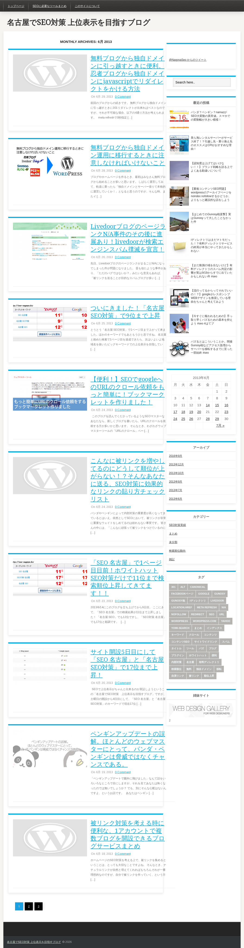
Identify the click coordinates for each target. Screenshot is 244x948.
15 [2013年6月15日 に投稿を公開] (217, 405)
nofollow (178, 614)
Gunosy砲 (178, 600)
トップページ (16, 6)
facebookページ (182, 593)
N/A (224, 607)
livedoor (217, 600)
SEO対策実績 (177, 525)
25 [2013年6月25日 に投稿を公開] (183, 419)
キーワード (177, 634)
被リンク (194, 675)
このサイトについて (87, 6)
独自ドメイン (204, 669)
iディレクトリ (198, 600)
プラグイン (177, 655)
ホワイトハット (198, 655)
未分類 (173, 542)
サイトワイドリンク (205, 641)
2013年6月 (175, 498)
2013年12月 (176, 464)
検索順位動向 (177, 550)
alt (182, 587)
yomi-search (180, 628)
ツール (190, 648)
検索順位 (176, 669)
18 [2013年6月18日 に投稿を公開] (183, 412)
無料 (188, 669)
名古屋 (190, 662)
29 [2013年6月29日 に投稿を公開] (217, 419)
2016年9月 (175, 456)
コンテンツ (210, 634)
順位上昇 (209, 675)
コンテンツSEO (180, 641)
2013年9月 (175, 481)
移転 (219, 669)
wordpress (179, 621)
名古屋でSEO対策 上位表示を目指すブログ (78, 22)
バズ (201, 648)
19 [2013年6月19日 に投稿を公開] (191, 412)
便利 (214, 655)
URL (222, 614)
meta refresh (207, 607)
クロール (194, 634)
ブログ (212, 648)
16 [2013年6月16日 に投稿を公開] (226, 405)
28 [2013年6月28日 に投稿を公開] (208, 419)
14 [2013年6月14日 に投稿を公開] (208, 405)
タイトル (176, 648)
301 (173, 587)
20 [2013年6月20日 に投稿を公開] (199, 412)
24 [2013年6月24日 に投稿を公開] (175, 419)
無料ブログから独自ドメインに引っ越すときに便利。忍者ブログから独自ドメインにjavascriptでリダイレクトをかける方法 (128, 73)
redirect (197, 614)
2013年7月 (175, 490)
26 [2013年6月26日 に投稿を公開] (191, 419)
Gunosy (219, 593)
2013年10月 (176, 473)
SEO (211, 614)
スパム (226, 641)
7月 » (220, 425)
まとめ (173, 533)
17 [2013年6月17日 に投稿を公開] (175, 412)
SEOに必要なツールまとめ (49, 6)
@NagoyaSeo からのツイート (187, 59)
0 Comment (123, 96)
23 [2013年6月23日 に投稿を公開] (226, 412)
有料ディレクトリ (209, 662)
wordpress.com (204, 621)
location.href (181, 607)
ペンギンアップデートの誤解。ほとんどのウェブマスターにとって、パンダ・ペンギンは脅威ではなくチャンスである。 (128, 749)
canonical (197, 587)
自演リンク (177, 675)
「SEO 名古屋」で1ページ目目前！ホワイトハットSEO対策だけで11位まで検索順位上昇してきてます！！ (127, 578)
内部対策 (176, 662)
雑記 (172, 559)
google (203, 593)
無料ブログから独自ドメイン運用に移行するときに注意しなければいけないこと (128, 155)
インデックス (214, 628)
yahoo (225, 621)
